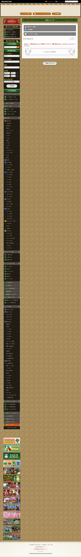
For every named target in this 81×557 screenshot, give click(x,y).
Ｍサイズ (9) (8, 316)
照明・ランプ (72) (10, 365)
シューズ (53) (9, 213)
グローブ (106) (9, 203)
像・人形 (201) (9, 370)
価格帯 (5, 65)
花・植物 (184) (9, 363)
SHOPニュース (74, 14)
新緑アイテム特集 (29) (10, 34)
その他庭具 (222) (9, 397)
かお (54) (8, 228)
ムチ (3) (8, 145)
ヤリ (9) (8, 135)
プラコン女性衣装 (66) (11, 406)
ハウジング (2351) (7, 306)
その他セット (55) (10, 114)
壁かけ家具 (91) (9, 353)
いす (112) (8, 333)
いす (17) (8, 377)
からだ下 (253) (9, 191)
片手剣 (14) (8, 123)
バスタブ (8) (8, 336)
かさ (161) (8, 230)
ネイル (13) (8, 206)
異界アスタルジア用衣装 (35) (12, 300)
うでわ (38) (8, 201)
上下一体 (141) (9, 174)
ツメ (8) (8, 142)
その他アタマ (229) (10, 169)
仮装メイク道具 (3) (10, 103)
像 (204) (8, 351)
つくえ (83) (8, 331)
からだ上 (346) (9, 172)
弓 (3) (7, 155)
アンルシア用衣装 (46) (11, 302)
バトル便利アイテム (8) (11, 96)
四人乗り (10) (9, 259)
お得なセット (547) (8, 106)
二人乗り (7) (8, 257)
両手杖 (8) (8, 133)
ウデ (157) (8, 199)
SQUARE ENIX (6, 1)
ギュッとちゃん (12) (10, 238)
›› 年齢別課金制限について (40, 546)
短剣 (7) (8, 128)
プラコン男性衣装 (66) (11, 404)
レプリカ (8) (8, 266)
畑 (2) (7, 390)
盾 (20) (7, 159)
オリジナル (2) (9, 278)
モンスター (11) (9, 271)
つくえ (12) (8, 375)
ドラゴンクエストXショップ (40, 8)
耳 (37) (7, 225)
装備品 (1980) (6, 117)
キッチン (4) (8, 348)
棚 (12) (7, 373)
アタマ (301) (9, 162)
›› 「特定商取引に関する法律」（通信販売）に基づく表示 (40, 544)
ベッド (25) (8, 329)
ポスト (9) (8, 392)
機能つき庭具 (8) (9, 387)
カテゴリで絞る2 (7, 59)
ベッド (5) (8, 368)
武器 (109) (8, 120)
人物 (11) (8, 268)
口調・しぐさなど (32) (11, 409)
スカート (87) (9, 196)
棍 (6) (7, 140)
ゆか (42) (8, 380)
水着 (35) (8, 189)
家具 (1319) (8, 321)
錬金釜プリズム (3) (10, 418)
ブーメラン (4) (9, 152)
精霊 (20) (8, 273)
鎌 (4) (7, 157)
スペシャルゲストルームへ (11, 434)
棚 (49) (7, 326)
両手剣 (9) (8, 125)
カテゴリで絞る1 (7, 53)
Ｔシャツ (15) (9, 186)
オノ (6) (8, 137)
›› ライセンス (40, 551)
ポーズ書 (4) (8, 285)
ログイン (11, 21)
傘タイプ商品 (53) (10, 243)
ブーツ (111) (9, 211)
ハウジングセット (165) (11, 111)
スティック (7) (9, 130)
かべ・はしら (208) (10, 341)
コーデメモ (74, 11)
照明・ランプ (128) (10, 343)
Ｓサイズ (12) (9, 314)
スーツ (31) (8, 179)
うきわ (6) (8, 245)
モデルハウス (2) (9, 309)
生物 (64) (8, 276)
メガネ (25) (8, 223)
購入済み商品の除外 (8, 79)
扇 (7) (7, 147)
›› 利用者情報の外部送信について (40, 549)
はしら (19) (8, 385)
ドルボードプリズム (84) (9, 251)
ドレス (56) (8, 177)
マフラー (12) (9, 240)
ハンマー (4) (8, 150)
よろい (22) (8, 181)
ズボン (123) (9, 194)
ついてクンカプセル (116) (9, 263)
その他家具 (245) (9, 358)
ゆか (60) (8, 338)
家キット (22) (9, 311)
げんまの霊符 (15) (9, 416)
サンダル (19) (9, 218)
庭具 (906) (8, 360)
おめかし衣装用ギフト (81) (9, 297)
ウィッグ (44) (9, 164)
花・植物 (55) (9, 355)
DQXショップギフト (10, 424)
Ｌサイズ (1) (8, 319)
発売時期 (6, 70)
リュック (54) (9, 235)
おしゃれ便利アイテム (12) (11, 99)
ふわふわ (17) (9, 233)
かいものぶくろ (74, 8)
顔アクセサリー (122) (10, 221)
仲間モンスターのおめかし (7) (12, 413)
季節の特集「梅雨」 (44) (11, 36)
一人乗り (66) (9, 254)
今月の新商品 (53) (9, 29)
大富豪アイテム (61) (10, 421)
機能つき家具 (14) (10, 346)
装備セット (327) (9, 109)
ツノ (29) (8, 167)
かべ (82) (8, 382)
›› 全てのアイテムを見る (12, 427)
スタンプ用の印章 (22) (10, 288)
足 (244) (8, 208)
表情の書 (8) (8, 291)
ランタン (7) (8, 247)
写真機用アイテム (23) (10, 294)
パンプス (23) (9, 216)
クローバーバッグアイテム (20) (10, 93)
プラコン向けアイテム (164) (9, 401)
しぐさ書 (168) (9, 282)
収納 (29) (8, 324)
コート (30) (8, 184)
